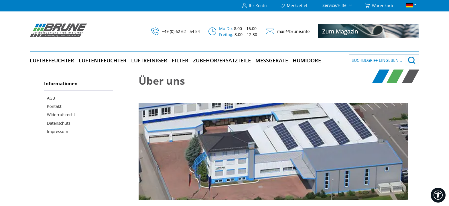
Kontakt (54, 106)
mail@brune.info (293, 31)
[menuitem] (78, 98)
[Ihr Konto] (254, 5)
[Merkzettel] (293, 5)
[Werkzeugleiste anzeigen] (438, 195)
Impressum (57, 131)
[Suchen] (412, 60)
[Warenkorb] (379, 5)
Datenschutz (58, 123)
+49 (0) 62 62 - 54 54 (181, 31)
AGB (51, 98)
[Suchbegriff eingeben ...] (377, 60)
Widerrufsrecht (61, 114)
